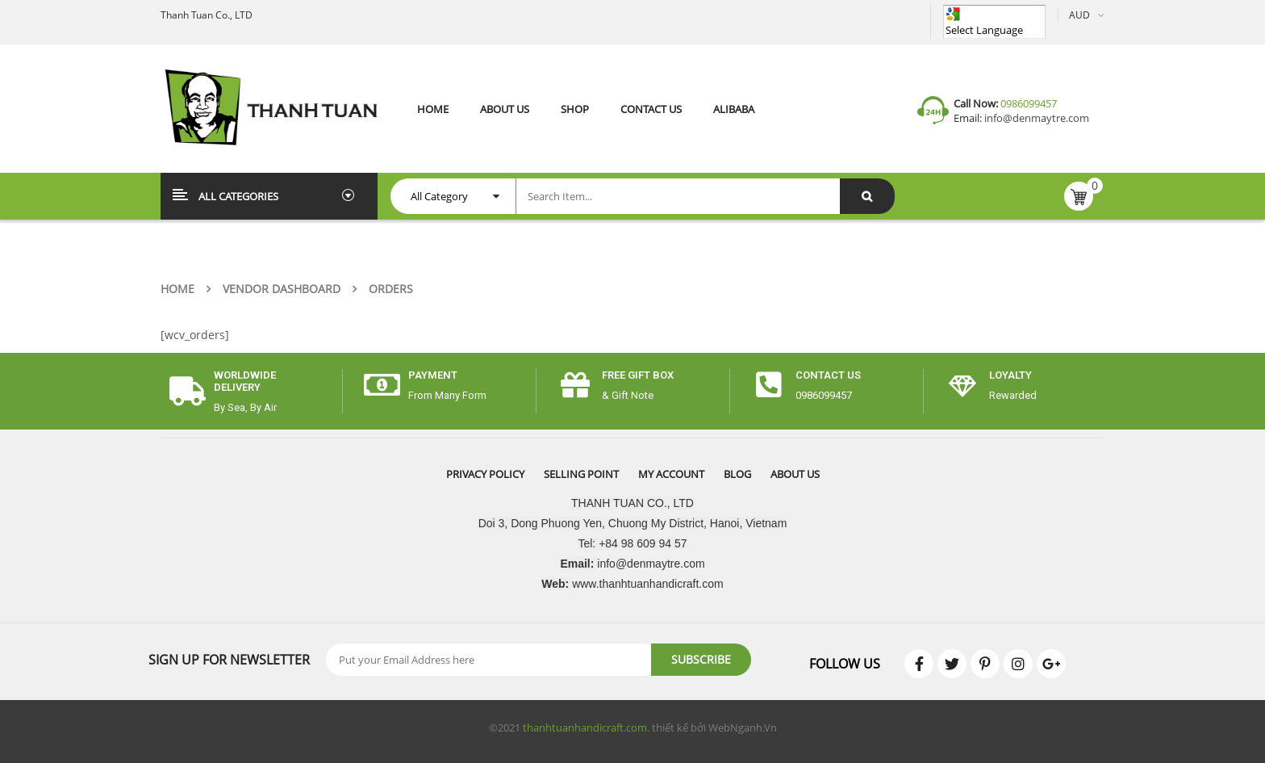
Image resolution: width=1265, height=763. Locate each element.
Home (177, 288)
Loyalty (1010, 375)
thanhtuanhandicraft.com (585, 727)
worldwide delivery (245, 381)
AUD (1079, 15)
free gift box (638, 375)
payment (432, 375)
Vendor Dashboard (281, 288)
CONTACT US (828, 375)
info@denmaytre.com (1035, 118)
